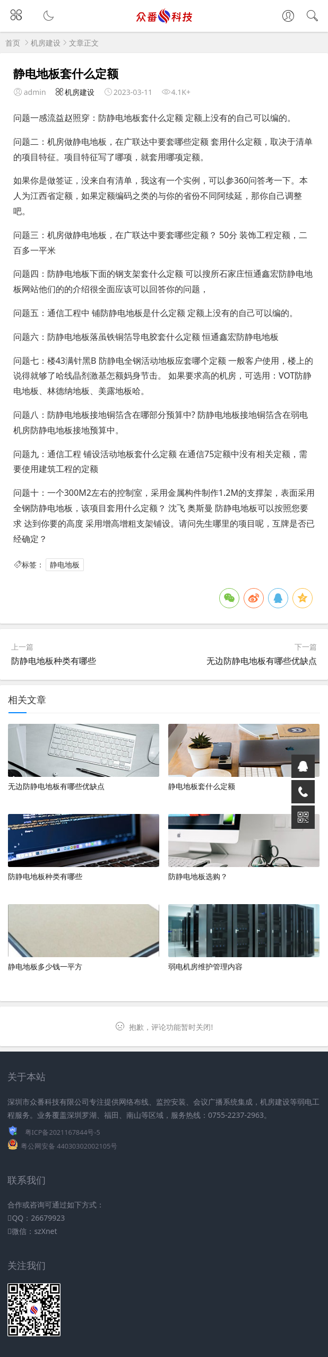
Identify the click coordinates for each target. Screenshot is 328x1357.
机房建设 (46, 43)
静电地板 (65, 564)
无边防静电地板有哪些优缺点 (261, 661)
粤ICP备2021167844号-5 (62, 1132)
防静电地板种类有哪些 (53, 661)
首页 (12, 43)
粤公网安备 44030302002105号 (69, 1146)
